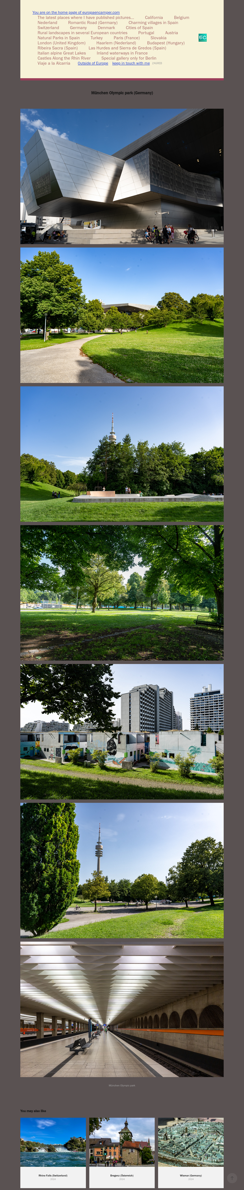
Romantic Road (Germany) (93, 22)
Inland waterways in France (122, 53)
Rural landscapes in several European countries (82, 32)
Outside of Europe (93, 63)
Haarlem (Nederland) (116, 43)
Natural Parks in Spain (59, 37)
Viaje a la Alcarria (54, 63)
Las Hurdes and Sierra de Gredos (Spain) (127, 48)
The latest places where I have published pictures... (86, 17)
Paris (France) (127, 37)
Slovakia (159, 37)
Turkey (97, 37)
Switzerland (48, 27)
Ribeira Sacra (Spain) (58, 48)
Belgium (181, 17)
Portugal (146, 32)
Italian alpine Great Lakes (62, 53)
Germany (78, 27)
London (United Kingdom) (62, 43)
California (154, 17)
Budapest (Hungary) (166, 43)
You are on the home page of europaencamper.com (76, 12)
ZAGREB (157, 63)
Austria (171, 32)
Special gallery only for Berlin (128, 58)
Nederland (47, 22)
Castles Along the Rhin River (64, 58)
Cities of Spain (139, 27)
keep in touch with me (131, 63)
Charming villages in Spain (153, 22)
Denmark (106, 27)
